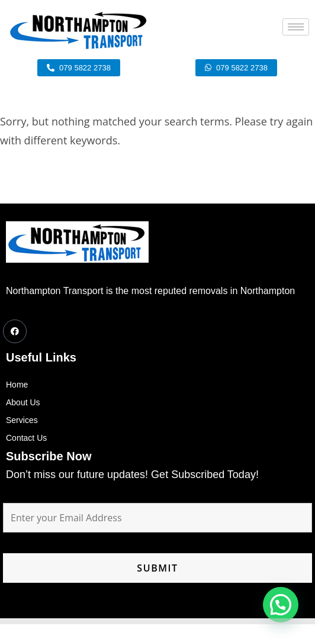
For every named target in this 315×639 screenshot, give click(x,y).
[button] (280, 604)
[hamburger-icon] (295, 27)
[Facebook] (15, 331)
